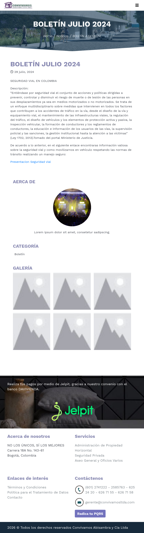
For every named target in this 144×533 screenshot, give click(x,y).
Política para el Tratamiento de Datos (37, 492)
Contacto (14, 497)
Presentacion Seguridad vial (30, 162)
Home (47, 36)
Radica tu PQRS (90, 514)
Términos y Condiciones (26, 487)
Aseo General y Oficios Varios (99, 460)
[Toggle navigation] (137, 5)
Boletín (19, 254)
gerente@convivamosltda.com (110, 502)
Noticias (62, 36)
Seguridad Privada (89, 455)
